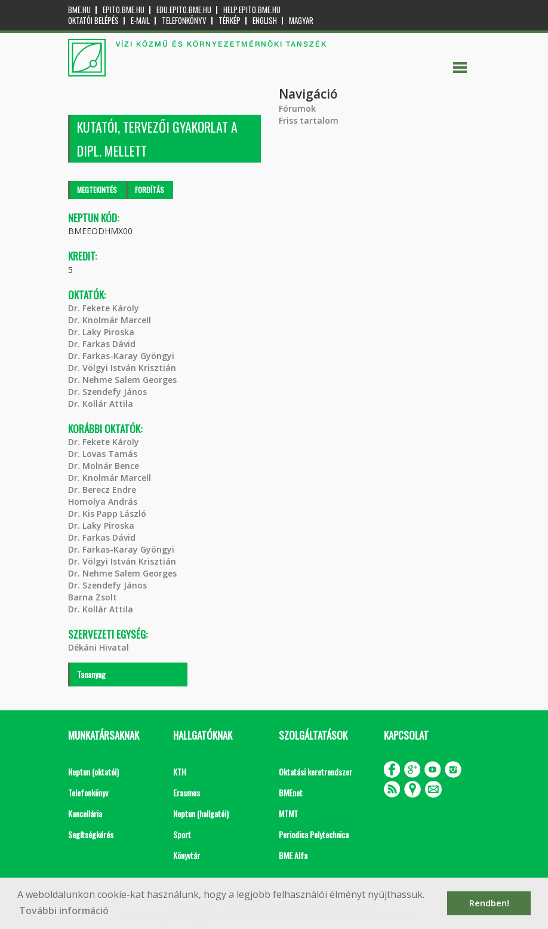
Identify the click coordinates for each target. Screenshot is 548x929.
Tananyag (91, 674)
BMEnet (291, 792)
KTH (179, 771)
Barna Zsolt (92, 597)
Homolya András (102, 501)
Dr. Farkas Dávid (102, 343)
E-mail (140, 20)
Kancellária (85, 813)
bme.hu (79, 10)
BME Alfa (293, 855)
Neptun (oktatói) (93, 771)
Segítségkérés (90, 834)
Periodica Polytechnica (314, 834)
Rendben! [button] (489, 903)
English (265, 20)
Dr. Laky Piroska (101, 332)
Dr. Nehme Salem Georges (122, 379)
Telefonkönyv (184, 20)
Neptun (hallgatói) (201, 813)
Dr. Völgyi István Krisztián (122, 367)
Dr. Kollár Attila (100, 403)
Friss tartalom (308, 120)
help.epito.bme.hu (252, 10)
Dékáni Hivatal (98, 647)
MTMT (288, 813)
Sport (182, 834)
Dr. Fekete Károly (103, 308)
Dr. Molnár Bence (103, 465)
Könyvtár (186, 855)
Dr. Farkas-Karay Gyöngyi (121, 355)
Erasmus (186, 792)
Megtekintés (97, 190)
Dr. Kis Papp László (107, 513)
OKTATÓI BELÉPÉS (93, 20)
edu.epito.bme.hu (183, 10)
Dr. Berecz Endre (102, 489)
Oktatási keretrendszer (315, 771)
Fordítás (149, 190)
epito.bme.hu (123, 10)
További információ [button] (64, 910)
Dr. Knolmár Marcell (109, 320)
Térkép (229, 20)
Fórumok (297, 108)
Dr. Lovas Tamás (102, 453)
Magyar (301, 20)
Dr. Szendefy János (107, 391)
